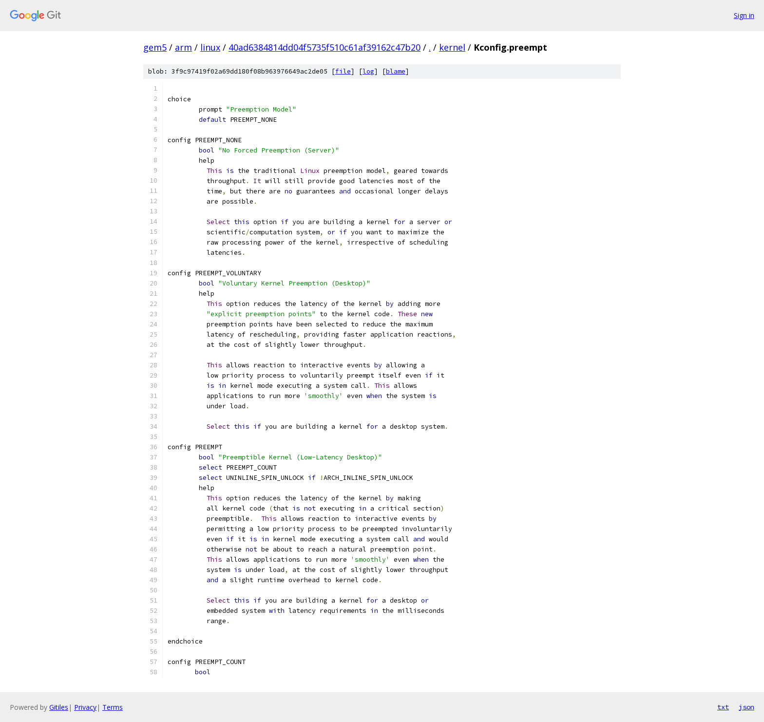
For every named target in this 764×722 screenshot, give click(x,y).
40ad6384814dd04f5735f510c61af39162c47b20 (324, 47)
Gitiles (58, 707)
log (368, 71)
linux (210, 47)
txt (723, 707)
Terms (112, 707)
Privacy (85, 707)
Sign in (744, 15)
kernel (452, 47)
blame (395, 71)
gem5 (155, 47)
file (343, 71)
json (746, 707)
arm (183, 47)
